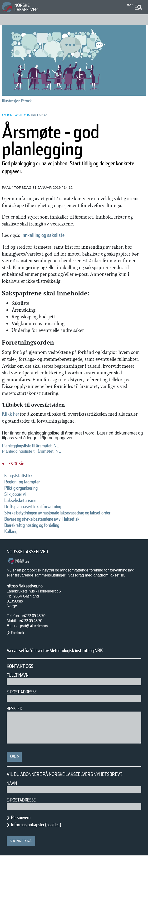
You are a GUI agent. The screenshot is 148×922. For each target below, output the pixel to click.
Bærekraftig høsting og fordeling (43, 579)
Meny (129, 5)
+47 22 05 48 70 (37, 669)
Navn (13, 849)
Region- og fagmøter (28, 529)
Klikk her (13, 455)
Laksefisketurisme (25, 548)
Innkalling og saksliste (57, 249)
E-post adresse (25, 751)
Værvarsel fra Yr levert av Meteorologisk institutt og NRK (68, 707)
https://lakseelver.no (31, 640)
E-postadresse (24, 866)
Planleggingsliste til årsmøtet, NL (41, 493)
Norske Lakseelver (32, 605)
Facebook (20, 687)
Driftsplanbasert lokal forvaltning (43, 554)
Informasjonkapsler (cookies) (45, 891)
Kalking (13, 585)
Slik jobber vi (19, 542)
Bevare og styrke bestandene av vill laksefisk (58, 573)
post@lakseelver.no (38, 679)
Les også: (17, 511)
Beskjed (16, 768)
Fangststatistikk (22, 523)
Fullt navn (19, 735)
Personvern (24, 883)
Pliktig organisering (27, 536)
